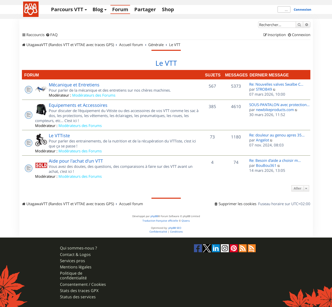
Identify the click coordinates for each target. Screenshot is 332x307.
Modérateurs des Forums (93, 95)
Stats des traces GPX (79, 290)
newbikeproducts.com (275, 109)
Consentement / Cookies (83, 284)
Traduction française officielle (160, 220)
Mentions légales (76, 267)
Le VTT (166, 63)
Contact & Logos (75, 254)
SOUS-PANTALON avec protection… (279, 104)
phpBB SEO (174, 228)
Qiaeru (186, 220)
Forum (120, 9)
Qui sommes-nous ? (78, 248)
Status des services (78, 297)
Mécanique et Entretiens (74, 85)
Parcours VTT (67, 9)
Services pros (72, 260)
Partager (145, 9)
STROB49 (264, 89)
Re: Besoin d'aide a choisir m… (275, 160)
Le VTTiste (59, 135)
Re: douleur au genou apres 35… (277, 134)
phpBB (154, 216)
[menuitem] (52, 35)
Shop (168, 9)
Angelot (262, 139)
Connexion (302, 9)
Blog (98, 9)
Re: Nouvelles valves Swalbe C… (276, 84)
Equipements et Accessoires (78, 105)
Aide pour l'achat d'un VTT (76, 161)
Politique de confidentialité (73, 275)
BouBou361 (266, 165)
